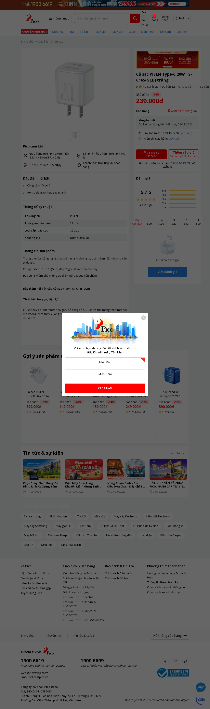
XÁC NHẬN (105, 388)
